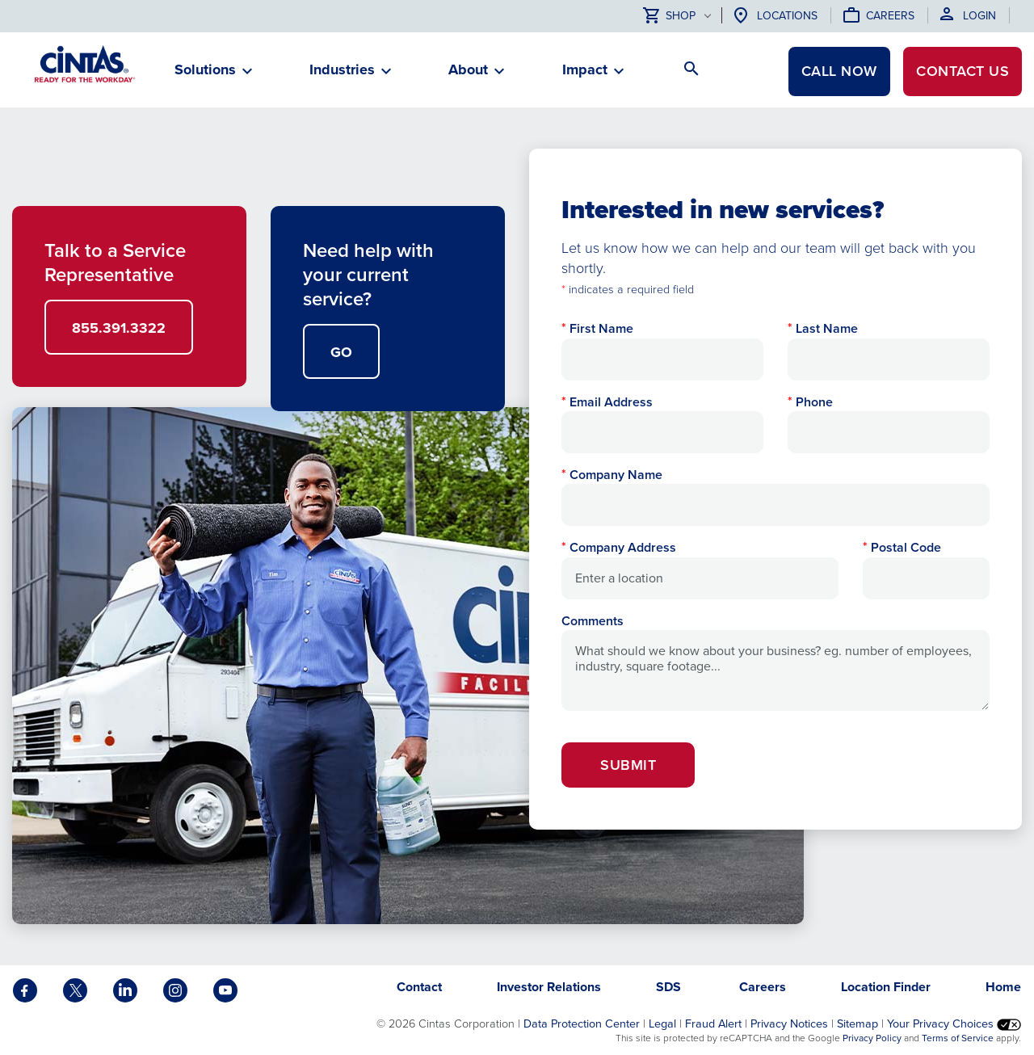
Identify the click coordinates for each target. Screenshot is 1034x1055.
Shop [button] (669, 17)
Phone (814, 402)
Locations (787, 15)
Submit (628, 764)
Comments (592, 621)
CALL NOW (839, 71)
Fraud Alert (713, 1023)
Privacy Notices (789, 1023)
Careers (890, 15)
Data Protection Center (581, 1023)
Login (979, 15)
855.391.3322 (119, 327)
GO (341, 352)
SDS (670, 986)
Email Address (611, 402)
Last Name (827, 328)
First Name (601, 328)
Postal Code (906, 547)
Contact (962, 71)
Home (1003, 986)
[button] (205, 76)
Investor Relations (549, 986)
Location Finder (886, 986)
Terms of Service (958, 1038)
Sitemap (857, 1023)
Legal (662, 1023)
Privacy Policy (872, 1038)
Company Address (623, 547)
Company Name (616, 474)
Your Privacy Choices (954, 1023)
